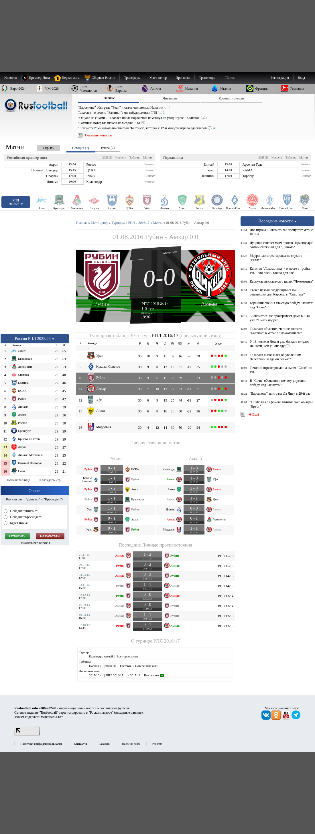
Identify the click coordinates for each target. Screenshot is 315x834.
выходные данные (128, 712)
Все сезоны (154, 675)
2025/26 (107, 157)
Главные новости (98, 135)
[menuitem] (102, 78)
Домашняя (109, 665)
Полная (94, 665)
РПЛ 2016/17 (165, 335)
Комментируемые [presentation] (232, 98)
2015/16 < (96, 675)
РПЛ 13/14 (225, 596)
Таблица (134, 157)
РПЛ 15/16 (225, 556)
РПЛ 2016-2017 (155, 303)
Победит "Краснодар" (25, 517)
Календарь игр (49, 480)
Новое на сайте (131, 743)
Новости (121, 157)
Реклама (157, 743)
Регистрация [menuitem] (280, 78)
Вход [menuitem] (301, 78)
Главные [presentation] (109, 98)
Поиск (230, 78)
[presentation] (42, 146)
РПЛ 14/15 (225, 576)
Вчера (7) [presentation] (108, 148)
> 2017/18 (133, 675)
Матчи (147, 157)
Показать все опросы (34, 543)
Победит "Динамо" (23, 511)
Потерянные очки (146, 665)
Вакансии (105, 743)
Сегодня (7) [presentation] (80, 148)
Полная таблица (18, 480)
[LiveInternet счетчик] (27, 734)
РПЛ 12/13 (225, 616)
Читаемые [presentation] (170, 98)
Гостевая (125, 665)
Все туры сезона (127, 656)
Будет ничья (18, 523)
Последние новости (277, 221)
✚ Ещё (253, 414)
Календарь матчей (101, 656)
